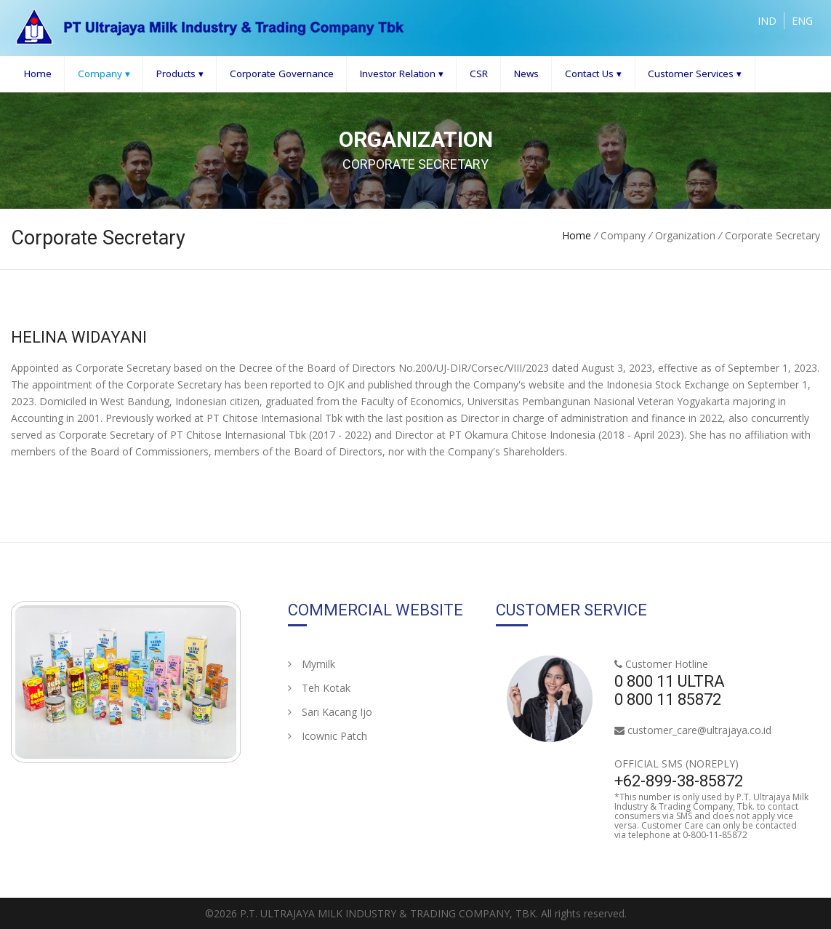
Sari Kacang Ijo (330, 712)
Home (38, 73)
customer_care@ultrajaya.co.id (699, 730)
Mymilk (311, 664)
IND (767, 21)
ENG (802, 21)
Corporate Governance (282, 73)
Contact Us (593, 73)
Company (104, 73)
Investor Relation (401, 73)
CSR (479, 73)
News (526, 73)
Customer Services (695, 73)
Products (180, 73)
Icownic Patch (327, 736)
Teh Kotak (319, 688)
